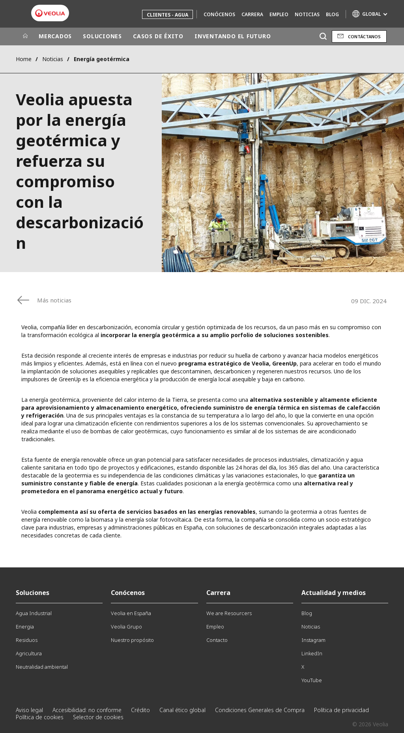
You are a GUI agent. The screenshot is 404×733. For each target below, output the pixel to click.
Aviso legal (29, 710)
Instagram (313, 639)
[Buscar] (323, 36)
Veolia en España (131, 613)
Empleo (278, 14)
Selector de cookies (98, 717)
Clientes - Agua (167, 14)
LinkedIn (311, 653)
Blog (332, 14)
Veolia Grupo (126, 626)
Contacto (217, 639)
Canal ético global (182, 710)
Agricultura (29, 653)
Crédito (140, 710)
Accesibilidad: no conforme (87, 710)
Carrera (252, 14)
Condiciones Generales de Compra (260, 710)
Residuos (26, 639)
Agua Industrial (34, 613)
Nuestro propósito (132, 639)
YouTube (311, 680)
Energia (25, 626)
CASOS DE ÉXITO (158, 36)
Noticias (307, 14)
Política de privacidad (341, 710)
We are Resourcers (229, 613)
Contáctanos (364, 36)
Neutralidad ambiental (42, 666)
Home (24, 59)
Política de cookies (40, 717)
